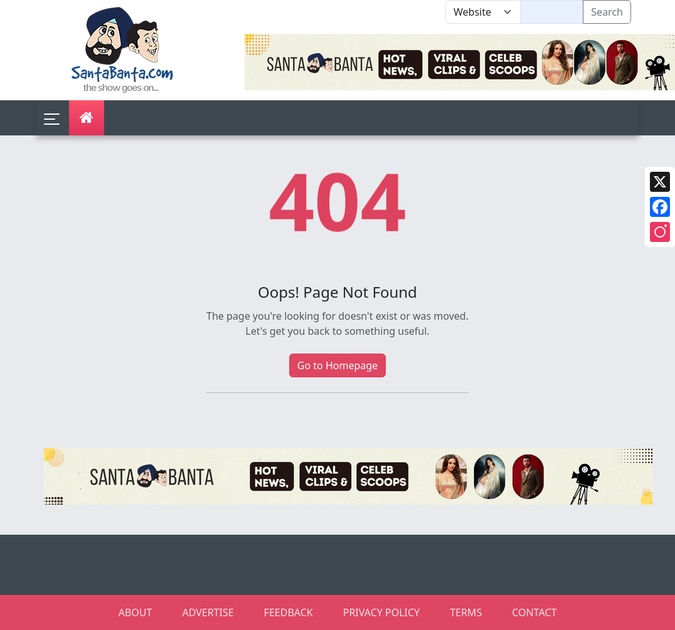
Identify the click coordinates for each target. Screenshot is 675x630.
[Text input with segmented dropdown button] (551, 12)
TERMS (466, 612)
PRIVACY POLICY (381, 612)
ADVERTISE (207, 612)
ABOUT (135, 612)
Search (607, 12)
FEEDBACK (288, 612)
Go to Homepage (337, 365)
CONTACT (534, 612)
